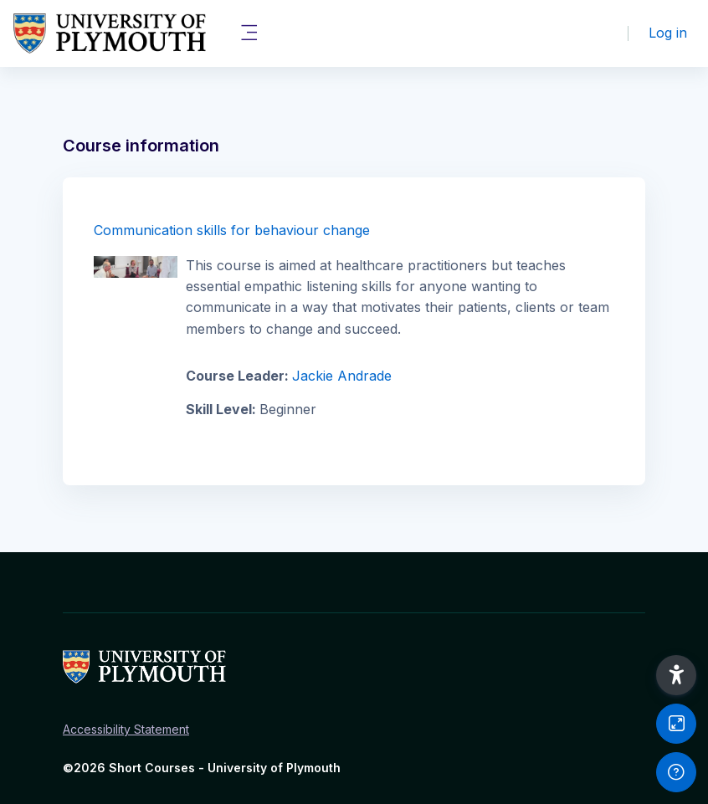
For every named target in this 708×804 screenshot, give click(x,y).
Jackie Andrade (342, 375)
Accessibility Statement (126, 729)
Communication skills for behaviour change (232, 230)
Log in (668, 32)
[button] (676, 675)
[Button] (676, 724)
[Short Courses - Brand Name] (109, 33)
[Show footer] (676, 772)
